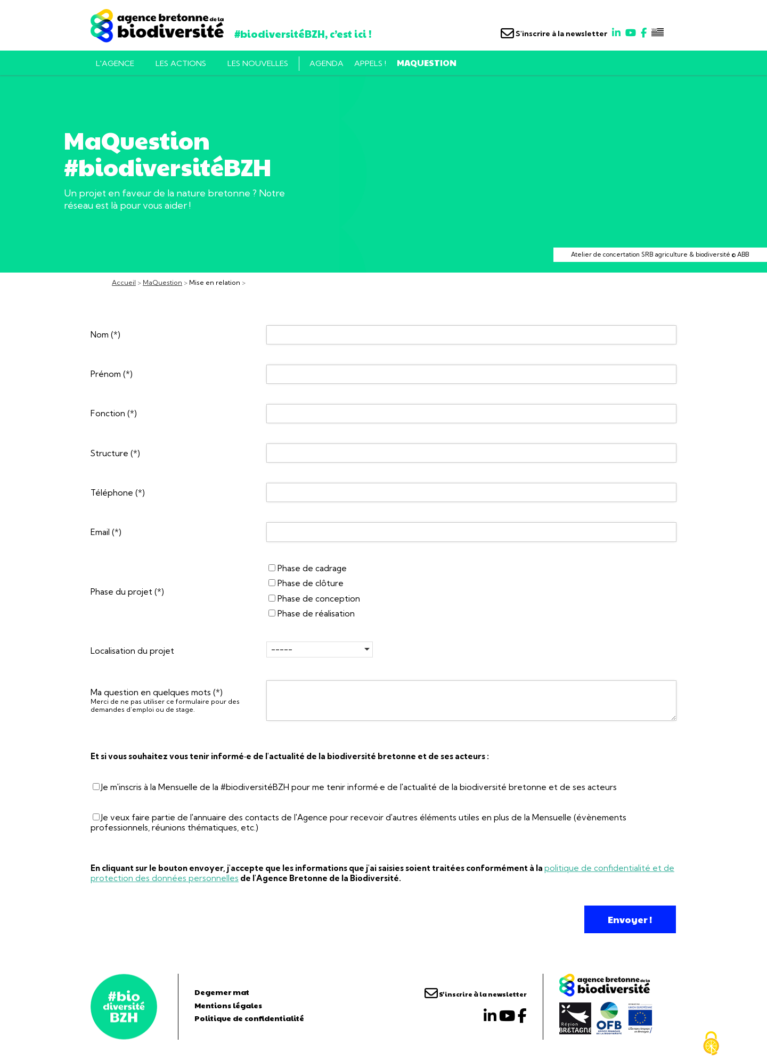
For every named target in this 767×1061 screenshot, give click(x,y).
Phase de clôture (306, 583)
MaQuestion (426, 62)
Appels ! (370, 63)
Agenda (326, 63)
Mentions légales (228, 1005)
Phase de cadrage (307, 568)
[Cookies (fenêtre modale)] (711, 1043)
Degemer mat (221, 991)
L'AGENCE (115, 63)
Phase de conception (314, 599)
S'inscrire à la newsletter (554, 33)
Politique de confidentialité (249, 1018)
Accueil (124, 282)
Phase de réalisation (311, 613)
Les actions (181, 63)
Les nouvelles (257, 63)
